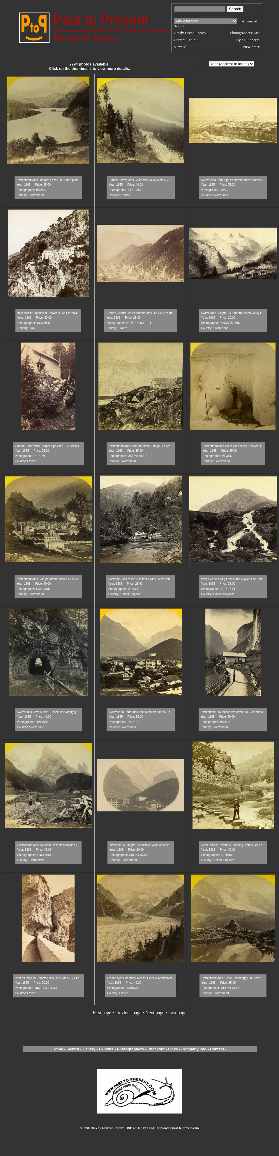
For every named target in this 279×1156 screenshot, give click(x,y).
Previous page (128, 1012)
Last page (177, 1012)
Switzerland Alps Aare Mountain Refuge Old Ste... (141, 446)
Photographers (130, 1049)
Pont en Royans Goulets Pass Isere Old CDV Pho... (48, 978)
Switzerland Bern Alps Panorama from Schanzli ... (233, 180)
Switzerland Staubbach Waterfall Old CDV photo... (233, 712)
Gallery (88, 1049)
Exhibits (106, 1049)
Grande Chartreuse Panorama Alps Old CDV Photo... (140, 313)
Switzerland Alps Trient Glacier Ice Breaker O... (233, 446)
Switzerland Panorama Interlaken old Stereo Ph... (140, 712)
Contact (217, 1049)
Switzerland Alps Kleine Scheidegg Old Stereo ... (233, 978)
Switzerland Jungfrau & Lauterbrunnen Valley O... (233, 313)
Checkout (156, 1049)
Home (57, 1049)
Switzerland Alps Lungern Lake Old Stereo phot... (48, 180)
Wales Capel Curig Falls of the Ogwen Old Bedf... (233, 579)
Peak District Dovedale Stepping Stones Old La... (233, 845)
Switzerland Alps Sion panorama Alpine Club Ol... (48, 579)
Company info (194, 1049)
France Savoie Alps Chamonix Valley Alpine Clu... (140, 180)
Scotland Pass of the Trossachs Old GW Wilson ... (140, 579)
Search (72, 1049)
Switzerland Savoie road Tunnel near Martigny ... (48, 712)
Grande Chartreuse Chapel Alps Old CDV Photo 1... (48, 446)
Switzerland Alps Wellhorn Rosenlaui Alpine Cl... (48, 845)
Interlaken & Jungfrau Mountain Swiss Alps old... (141, 845)
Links (173, 1049)
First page (102, 1012)
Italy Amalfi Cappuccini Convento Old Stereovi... (48, 313)
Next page (154, 1012)
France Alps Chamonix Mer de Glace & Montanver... (140, 978)
